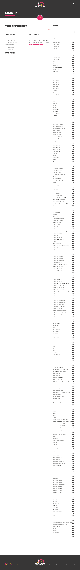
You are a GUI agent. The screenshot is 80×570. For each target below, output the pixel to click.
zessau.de (55, 536)
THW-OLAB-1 (56, 495)
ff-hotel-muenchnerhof (58, 162)
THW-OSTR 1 (55, 499)
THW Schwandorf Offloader (59, 484)
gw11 (54, 342)
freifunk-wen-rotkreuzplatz (59, 306)
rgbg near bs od (56, 448)
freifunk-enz (55, 235)
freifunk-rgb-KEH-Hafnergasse (60, 264)
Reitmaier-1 (55, 442)
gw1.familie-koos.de (57, 340)
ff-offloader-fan (56, 166)
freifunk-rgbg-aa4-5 (57, 279)
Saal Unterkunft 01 (57, 453)
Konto (68, 3)
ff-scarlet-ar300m (57, 172)
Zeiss (54, 534)
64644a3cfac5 (56, 59)
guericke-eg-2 (56, 335)
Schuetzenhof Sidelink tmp (59, 463)
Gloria (54, 327)
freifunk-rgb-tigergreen (58, 266)
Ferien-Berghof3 (56, 147)
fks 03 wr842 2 (56, 212)
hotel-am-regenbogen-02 (59, 361)
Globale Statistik (56, 35)
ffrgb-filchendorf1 (57, 193)
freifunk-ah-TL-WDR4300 (58, 220)
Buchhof (55, 105)
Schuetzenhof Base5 (57, 459)
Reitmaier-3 (55, 446)
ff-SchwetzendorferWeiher (59, 174)
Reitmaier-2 (55, 444)
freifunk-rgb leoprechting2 (59, 289)
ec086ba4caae (56, 118)
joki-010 (54, 365)
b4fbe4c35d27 (56, 76)
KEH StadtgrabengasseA (58, 390)
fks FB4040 (55, 214)
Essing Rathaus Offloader (58, 141)
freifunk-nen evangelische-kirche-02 (61, 254)
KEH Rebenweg (56, 388)
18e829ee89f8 (56, 46)
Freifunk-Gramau (57, 243)
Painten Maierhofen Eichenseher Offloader (62, 421)
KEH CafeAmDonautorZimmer (59, 379)
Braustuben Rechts (57, 99)
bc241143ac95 (56, 80)
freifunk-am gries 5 (57, 222)
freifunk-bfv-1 (56, 226)
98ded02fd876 (56, 65)
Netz (8, 3)
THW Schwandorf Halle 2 (58, 482)
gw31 (54, 350)
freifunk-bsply (56, 229)
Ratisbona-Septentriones (58, 440)
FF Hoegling (55, 206)
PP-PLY (54, 436)
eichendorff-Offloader (58, 124)
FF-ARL (54, 155)
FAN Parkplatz (56, 143)
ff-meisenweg (56, 164)
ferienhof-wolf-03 (57, 151)
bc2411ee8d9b (56, 88)
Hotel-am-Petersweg (57, 356)
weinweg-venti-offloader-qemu (60, 524)
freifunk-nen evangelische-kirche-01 (61, 252)
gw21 (54, 346)
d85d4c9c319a (56, 109)
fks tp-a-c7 (55, 216)
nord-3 (54, 413)
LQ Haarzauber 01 (57, 402)
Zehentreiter (55, 532)
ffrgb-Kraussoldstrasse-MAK (59, 197)
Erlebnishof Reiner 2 (57, 134)
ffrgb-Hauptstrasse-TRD (58, 195)
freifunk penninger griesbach (59, 312)
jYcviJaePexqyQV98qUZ (58, 367)
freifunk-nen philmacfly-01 (59, 256)
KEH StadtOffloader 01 (58, 394)
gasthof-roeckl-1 (56, 323)
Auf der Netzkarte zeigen (36, 44)
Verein (61, 3)
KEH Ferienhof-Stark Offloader (60, 386)
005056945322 (56, 42)
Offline (54, 542)
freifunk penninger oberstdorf (59, 321)
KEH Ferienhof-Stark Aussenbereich (61, 381)
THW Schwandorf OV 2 (58, 488)
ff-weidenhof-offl (57, 178)
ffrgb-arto (55, 191)
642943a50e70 (56, 57)
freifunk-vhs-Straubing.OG (59, 302)
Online (54, 38)
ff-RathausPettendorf (58, 170)
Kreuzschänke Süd (57, 398)
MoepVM (55, 409)
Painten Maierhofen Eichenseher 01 (61, 419)
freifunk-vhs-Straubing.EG (59, 298)
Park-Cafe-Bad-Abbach (58, 432)
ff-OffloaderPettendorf (58, 168)
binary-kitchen (56, 92)
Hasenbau (55, 352)
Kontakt (65, 565)
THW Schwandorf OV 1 (58, 486)
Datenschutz (59, 565)
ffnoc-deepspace (57, 185)
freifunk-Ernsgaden (57, 237)
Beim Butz (55, 90)
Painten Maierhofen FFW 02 (59, 425)
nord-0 (54, 411)
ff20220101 (55, 182)
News (14, 3)
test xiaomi (55, 478)
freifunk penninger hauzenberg (60, 314)
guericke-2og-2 (56, 331)
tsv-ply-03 (55, 507)
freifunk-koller (56, 250)
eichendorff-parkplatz (58, 126)
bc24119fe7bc (56, 84)
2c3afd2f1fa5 (56, 53)
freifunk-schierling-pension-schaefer (61, 291)
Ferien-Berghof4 (56, 149)
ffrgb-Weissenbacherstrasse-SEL (60, 203)
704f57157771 (56, 63)
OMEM (54, 417)
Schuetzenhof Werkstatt (58, 467)
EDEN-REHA (55, 120)
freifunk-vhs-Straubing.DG (59, 296)
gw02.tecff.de (56, 338)
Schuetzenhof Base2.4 (58, 457)
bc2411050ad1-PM (57, 78)
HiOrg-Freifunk (56, 354)
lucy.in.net (55, 407)
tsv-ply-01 (55, 505)
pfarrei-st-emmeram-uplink (59, 434)
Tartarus (55, 474)
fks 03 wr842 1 (56, 210)
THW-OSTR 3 (56, 503)
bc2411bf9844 (56, 86)
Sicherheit (30, 3)
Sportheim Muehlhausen (58, 472)
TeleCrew (55, 476)
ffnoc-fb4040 (56, 187)
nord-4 (54, 415)
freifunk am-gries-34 (57, 308)
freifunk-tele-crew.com (58, 294)
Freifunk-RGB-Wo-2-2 (58, 275)
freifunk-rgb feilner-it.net (58, 285)
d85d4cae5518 (56, 111)
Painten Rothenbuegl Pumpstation (60, 430)
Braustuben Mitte (57, 97)
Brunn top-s (55, 103)
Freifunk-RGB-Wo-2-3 (58, 277)
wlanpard (55, 528)
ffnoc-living (55, 189)
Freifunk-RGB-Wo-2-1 (58, 273)
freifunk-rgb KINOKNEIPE (58, 287)
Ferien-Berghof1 (56, 145)
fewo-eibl (55, 153)
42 (53, 55)
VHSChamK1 (55, 516)
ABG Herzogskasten (57, 67)
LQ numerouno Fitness (58, 405)
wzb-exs (55, 530)
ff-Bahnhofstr (56, 157)
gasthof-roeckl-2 (56, 325)
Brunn (54, 101)
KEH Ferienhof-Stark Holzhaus (59, 384)
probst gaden (56, 438)
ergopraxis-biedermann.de (59, 128)
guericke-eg (55, 333)
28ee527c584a (56, 51)
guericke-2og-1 (56, 329)
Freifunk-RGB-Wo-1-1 (57, 268)
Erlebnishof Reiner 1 (57, 132)
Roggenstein (55, 451)
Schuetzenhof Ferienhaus (58, 461)
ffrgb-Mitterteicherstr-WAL (59, 199)
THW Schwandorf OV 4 (58, 492)
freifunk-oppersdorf (57, 262)
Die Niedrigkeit (56, 113)
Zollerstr (55, 539)
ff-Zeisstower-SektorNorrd (59, 180)
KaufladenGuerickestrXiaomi (59, 371)
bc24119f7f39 (56, 82)
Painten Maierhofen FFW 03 (59, 428)
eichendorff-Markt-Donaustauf (60, 122)
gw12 (54, 344)
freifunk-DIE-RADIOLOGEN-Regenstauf (61, 231)
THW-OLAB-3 (56, 497)
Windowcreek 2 (56, 526)
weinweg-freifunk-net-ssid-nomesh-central (63, 522)
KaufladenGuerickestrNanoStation (60, 369)
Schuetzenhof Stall (57, 465)
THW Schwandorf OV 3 (58, 490)
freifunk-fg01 (56, 241)
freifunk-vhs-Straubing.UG (59, 304)
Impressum (51, 565)
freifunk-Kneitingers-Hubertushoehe (61, 245)
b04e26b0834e (56, 74)
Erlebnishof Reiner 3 (57, 136)
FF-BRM (54, 159)
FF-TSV (54, 176)
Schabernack (56, 455)
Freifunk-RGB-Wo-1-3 (58, 270)
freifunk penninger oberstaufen (60, 319)
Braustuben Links (57, 94)
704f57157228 (56, 61)
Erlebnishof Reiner (57, 130)
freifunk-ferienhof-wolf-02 (59, 239)
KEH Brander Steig (57, 375)
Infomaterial (72, 565)
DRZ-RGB (55, 115)
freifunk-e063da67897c (58, 233)
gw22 (54, 348)
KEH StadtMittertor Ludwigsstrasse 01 (61, 392)
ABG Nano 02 (56, 69)
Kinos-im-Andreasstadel (58, 396)
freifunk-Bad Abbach (57, 224)
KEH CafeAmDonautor (58, 377)
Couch (54, 107)
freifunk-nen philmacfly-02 (59, 258)
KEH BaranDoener (57, 373)
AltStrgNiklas (56, 71)
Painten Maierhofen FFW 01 (59, 423)
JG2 (53, 363)
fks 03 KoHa (55, 208)
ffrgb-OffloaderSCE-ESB (58, 201)
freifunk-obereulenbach (58, 260)
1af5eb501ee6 (56, 48)
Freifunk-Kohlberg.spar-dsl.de (59, 247)
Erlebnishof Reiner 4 (57, 138)
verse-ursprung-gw (57, 511)
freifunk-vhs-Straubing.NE (59, 300)
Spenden (55, 3)
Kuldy (54, 400)
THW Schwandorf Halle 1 (58, 480)
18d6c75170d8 (56, 44)
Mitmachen (21, 3)
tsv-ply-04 (55, 509)
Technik (48, 3)
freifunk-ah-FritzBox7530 (58, 218)
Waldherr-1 (55, 518)
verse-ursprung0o (57, 513)
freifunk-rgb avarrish (57, 281)
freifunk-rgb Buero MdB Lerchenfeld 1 (61, 283)
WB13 (54, 520)
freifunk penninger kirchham (59, 317)
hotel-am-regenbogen (58, 358)
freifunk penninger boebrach (59, 310)
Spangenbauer (56, 469)
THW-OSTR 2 (56, 501)
